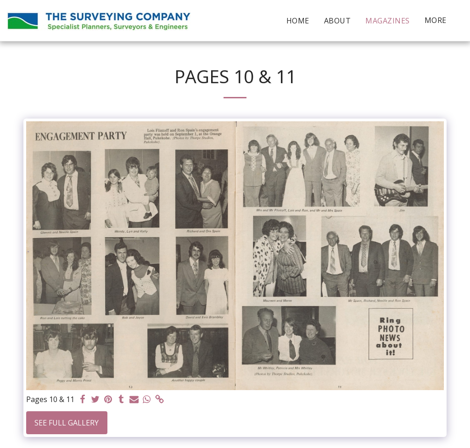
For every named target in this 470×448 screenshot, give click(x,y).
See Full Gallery (66, 423)
